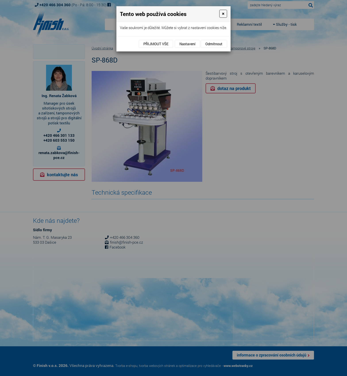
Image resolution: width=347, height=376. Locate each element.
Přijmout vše (155, 43)
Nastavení (187, 43)
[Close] (223, 14)
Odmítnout (213, 43)
